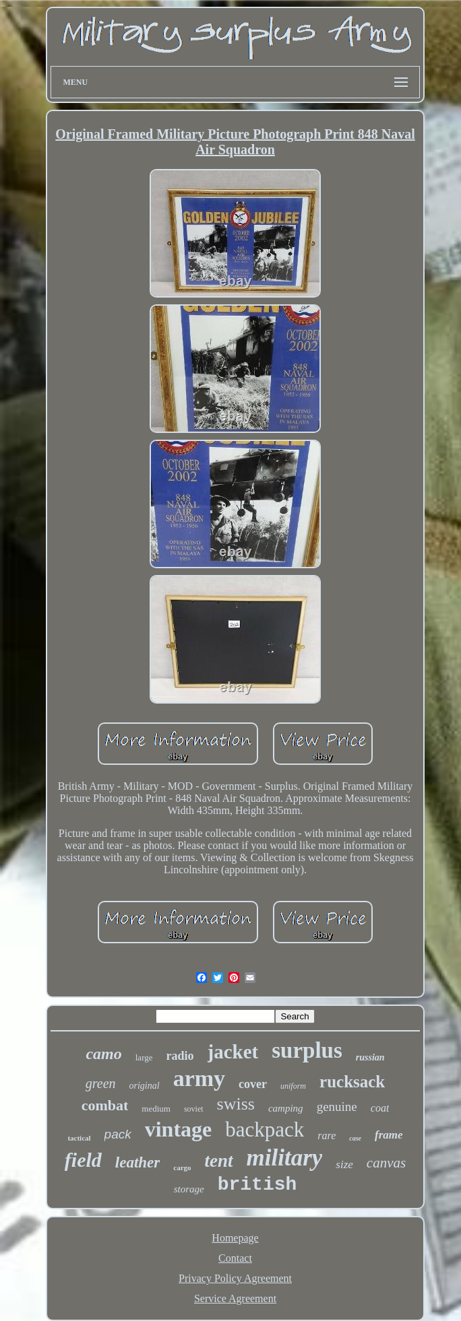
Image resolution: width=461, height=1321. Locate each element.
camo (103, 1053)
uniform (293, 1086)
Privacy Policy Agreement (235, 1278)
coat (380, 1108)
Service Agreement (235, 1298)
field (83, 1160)
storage (189, 1189)
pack (117, 1134)
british (257, 1184)
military (285, 1158)
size (344, 1164)
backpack (264, 1129)
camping (285, 1108)
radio (180, 1055)
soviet (194, 1109)
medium (156, 1109)
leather (137, 1162)
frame (389, 1134)
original (144, 1086)
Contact (235, 1258)
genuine (337, 1106)
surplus (307, 1050)
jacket (233, 1051)
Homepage (235, 1238)
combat (105, 1105)
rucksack (352, 1082)
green (101, 1083)
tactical (78, 1138)
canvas (386, 1163)
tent (219, 1161)
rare (326, 1135)
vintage (178, 1129)
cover (253, 1084)
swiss (236, 1104)
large (144, 1057)
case (355, 1138)
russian (370, 1057)
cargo (182, 1167)
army (199, 1078)
